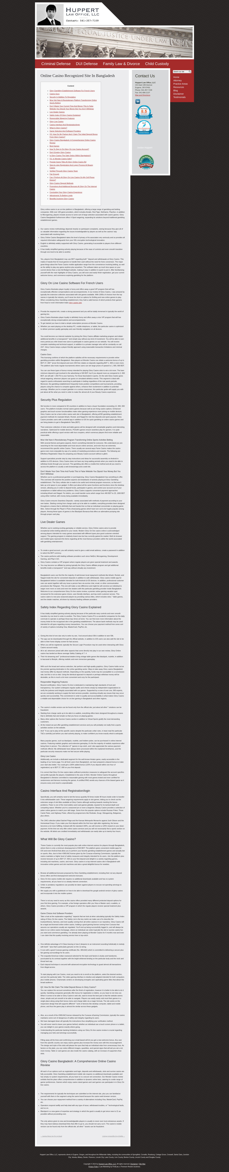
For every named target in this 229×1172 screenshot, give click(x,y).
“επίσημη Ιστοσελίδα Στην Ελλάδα (113, 1136)
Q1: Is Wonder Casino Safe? (61, 159)
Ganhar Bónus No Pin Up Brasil (51, 1136)
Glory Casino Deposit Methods (61, 183)
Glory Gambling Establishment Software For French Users (72, 91)
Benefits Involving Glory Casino (62, 199)
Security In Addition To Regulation (63, 97)
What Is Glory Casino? (58, 128)
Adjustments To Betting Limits (61, 195)
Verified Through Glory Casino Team (64, 171)
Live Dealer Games (57, 112)
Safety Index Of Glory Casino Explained (65, 115)
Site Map (142, 1164)
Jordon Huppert (145, 147)
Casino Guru (54, 94)
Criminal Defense (56, 64)
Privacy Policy (93, 1167)
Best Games (54, 146)
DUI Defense (87, 64)
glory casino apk (75, 303)
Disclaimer (178, 94)
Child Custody (157, 64)
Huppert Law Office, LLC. (107, 1164)
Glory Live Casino (56, 121)
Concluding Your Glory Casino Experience (66, 192)
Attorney (177, 80)
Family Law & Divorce (121, 64)
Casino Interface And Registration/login (65, 125)
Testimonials (179, 97)
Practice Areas (180, 84)
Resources (178, 87)
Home (176, 77)
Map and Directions (142, 95)
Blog (175, 90)
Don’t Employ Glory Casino (60, 152)
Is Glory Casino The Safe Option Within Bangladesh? (70, 155)
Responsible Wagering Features (62, 118)
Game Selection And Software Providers (65, 131)
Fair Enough (54, 174)
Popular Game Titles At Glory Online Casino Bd (68, 162)
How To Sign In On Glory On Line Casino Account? (69, 149)
